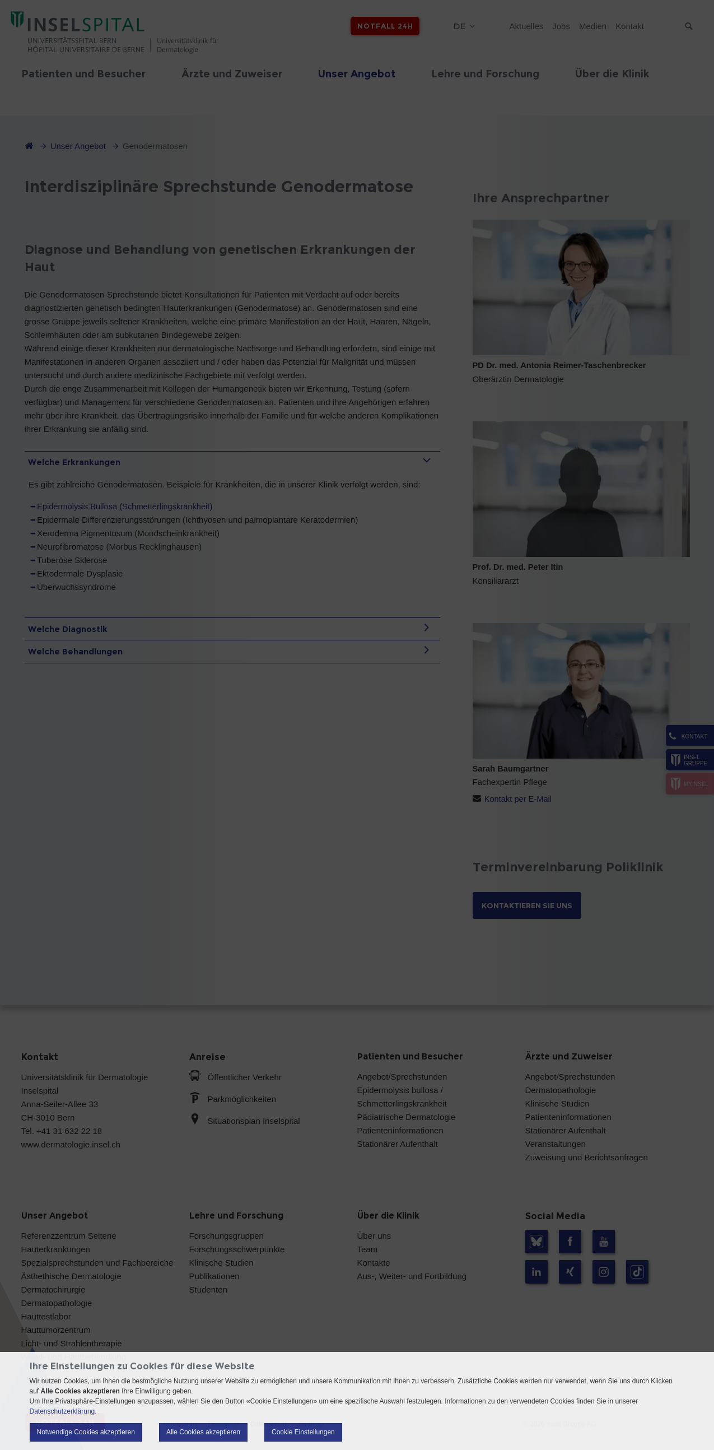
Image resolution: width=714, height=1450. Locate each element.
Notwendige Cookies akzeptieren (86, 1432)
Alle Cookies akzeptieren (203, 1432)
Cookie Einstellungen (303, 1432)
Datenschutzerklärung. (63, 1411)
